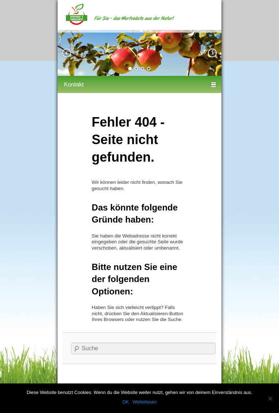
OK (125, 402)
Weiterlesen (145, 402)
